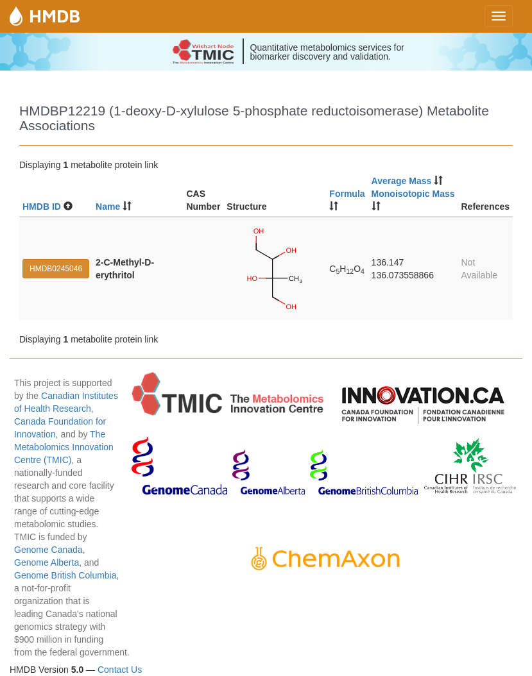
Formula (347, 194)
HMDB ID (41, 206)
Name (108, 206)
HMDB (54, 15)
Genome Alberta (46, 562)
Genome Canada (48, 550)
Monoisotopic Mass (413, 194)
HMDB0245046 (56, 268)
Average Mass (402, 181)
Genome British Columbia (65, 575)
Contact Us (120, 669)
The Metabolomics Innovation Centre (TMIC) (64, 447)
